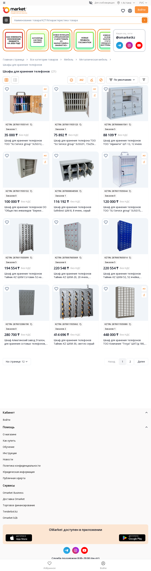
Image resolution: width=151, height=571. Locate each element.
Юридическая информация (19, 472)
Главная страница (13, 59)
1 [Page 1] (122, 361)
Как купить (9, 440)
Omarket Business (13, 492)
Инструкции (10, 453)
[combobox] (122, 79)
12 (17, 361)
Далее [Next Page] (141, 361)
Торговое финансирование (19, 505)
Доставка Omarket (14, 499)
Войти (141, 9)
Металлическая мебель (93, 59)
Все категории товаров (44, 59)
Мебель (68, 59)
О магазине (9, 434)
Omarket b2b (10, 517)
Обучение (8, 446)
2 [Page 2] (130, 361)
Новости (8, 459)
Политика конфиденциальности (21, 465)
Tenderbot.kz (10, 511)
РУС (143, 2)
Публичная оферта (14, 478)
